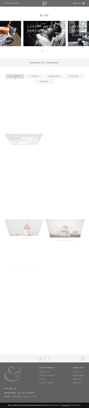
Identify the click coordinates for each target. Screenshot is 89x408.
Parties (74, 76)
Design (44, 81)
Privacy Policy (65, 405)
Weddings (54, 76)
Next (83, 358)
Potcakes (11, 3)
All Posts (15, 76)
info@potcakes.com (25, 396)
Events (34, 76)
